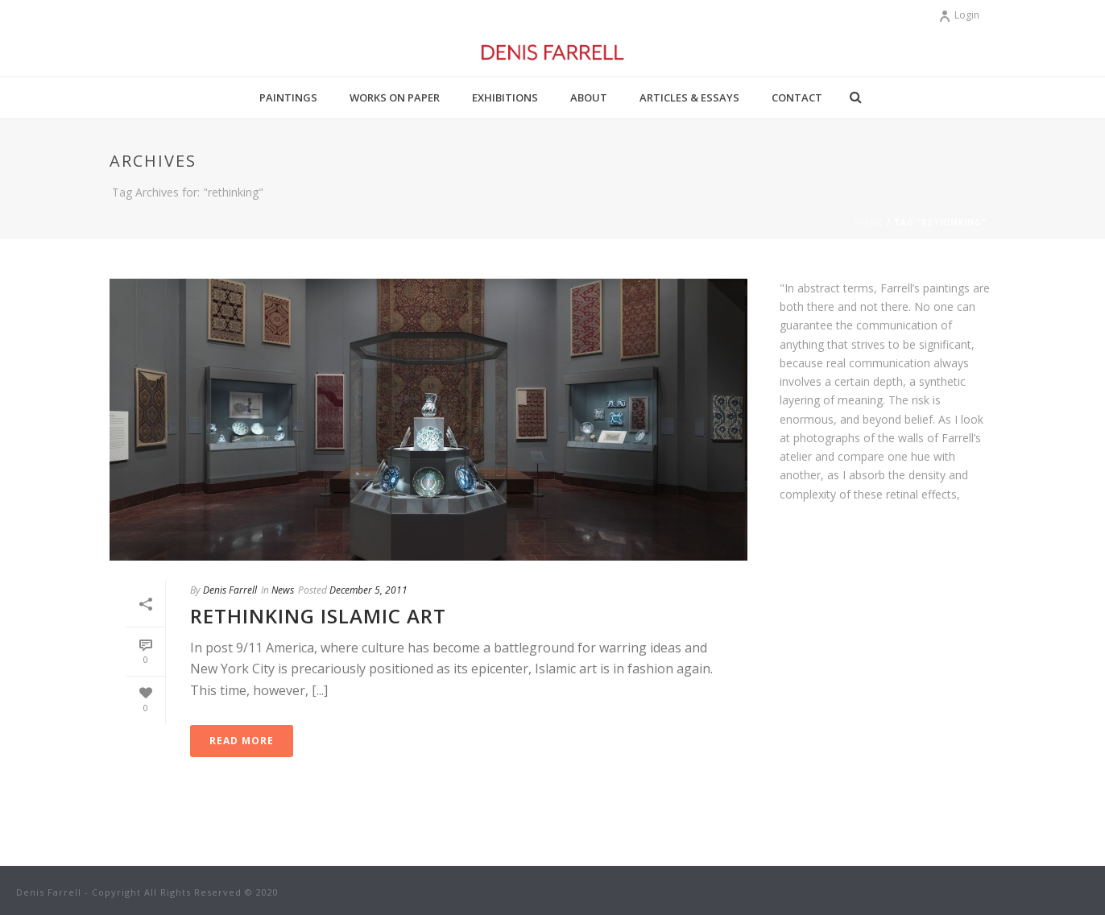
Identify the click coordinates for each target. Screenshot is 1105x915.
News (282, 590)
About (588, 97)
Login (958, 15)
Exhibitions (505, 97)
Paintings (288, 97)
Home (869, 222)
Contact (797, 97)
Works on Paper (395, 97)
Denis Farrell (230, 590)
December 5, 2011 (368, 590)
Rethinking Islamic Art (318, 615)
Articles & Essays (689, 97)
